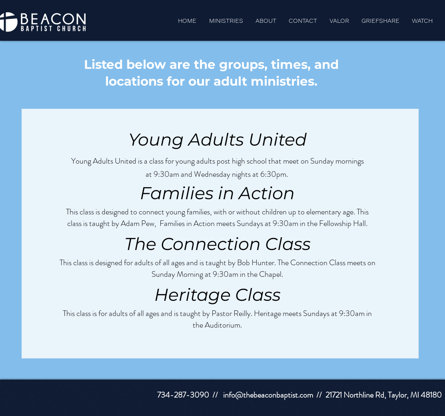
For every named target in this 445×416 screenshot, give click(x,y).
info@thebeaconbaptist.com (268, 395)
